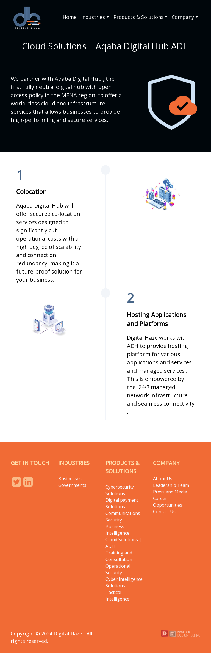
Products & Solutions (138, 17)
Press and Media (170, 492)
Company (183, 17)
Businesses (70, 479)
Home (70, 17)
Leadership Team (171, 485)
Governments (72, 485)
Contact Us (164, 512)
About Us (162, 479)
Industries (93, 17)
